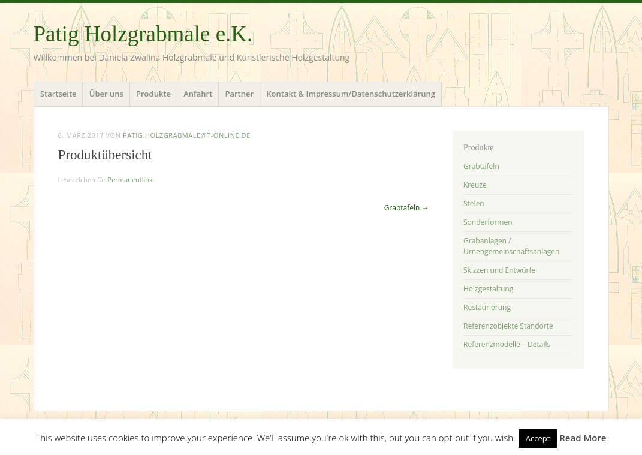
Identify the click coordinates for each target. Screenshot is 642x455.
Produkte (153, 93)
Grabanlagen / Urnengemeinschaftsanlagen (511, 246)
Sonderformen (488, 222)
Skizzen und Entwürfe (499, 270)
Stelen (473, 203)
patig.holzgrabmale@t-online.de (187, 135)
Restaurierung (487, 307)
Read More (582, 438)
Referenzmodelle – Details (506, 344)
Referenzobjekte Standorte (508, 326)
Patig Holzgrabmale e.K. (143, 34)
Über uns (106, 93)
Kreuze (475, 185)
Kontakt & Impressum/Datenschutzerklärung (350, 93)
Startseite (58, 93)
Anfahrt (197, 93)
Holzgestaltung (488, 289)
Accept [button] (538, 438)
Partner (239, 93)
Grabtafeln (406, 208)
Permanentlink (130, 179)
